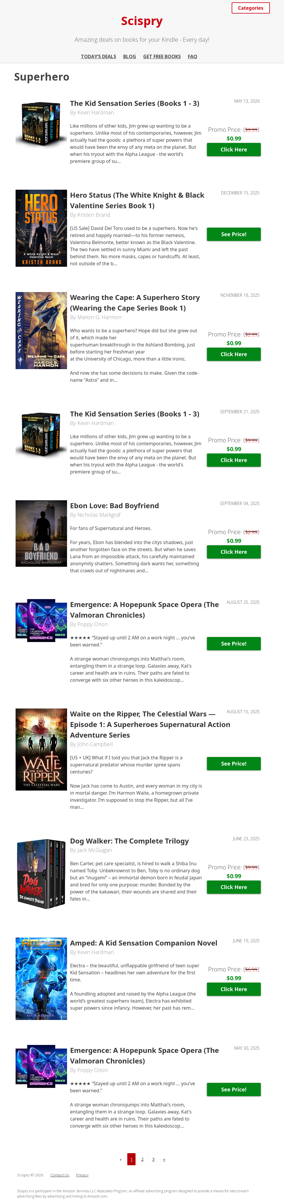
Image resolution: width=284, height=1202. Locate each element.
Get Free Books (162, 56)
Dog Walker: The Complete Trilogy (129, 841)
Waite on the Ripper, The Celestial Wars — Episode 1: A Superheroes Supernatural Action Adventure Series (150, 724)
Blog (129, 56)
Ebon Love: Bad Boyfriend (114, 505)
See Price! (233, 234)
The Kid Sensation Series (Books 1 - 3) (134, 103)
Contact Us (59, 1175)
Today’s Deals (98, 56)
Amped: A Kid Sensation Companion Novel (143, 943)
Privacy (82, 1175)
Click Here (233, 149)
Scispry (142, 20)
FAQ (192, 56)
